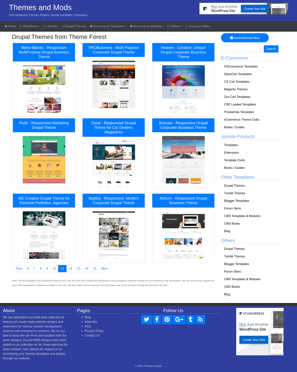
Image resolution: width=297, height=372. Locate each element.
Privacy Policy (94, 331)
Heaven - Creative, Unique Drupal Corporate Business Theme (183, 52)
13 (78, 268)
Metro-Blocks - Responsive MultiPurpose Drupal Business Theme (44, 52)
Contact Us (92, 335)
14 (86, 268)
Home (10, 26)
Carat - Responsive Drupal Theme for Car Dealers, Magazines (113, 127)
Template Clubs (234, 160)
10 (54, 268)
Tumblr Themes (234, 193)
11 (62, 268)
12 (70, 268)
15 (95, 268)
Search (271, 48)
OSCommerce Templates (241, 66)
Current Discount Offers (245, 38)
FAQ (88, 326)
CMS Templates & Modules (242, 216)
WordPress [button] (28, 26)
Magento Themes (236, 89)
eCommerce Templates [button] (106, 26)
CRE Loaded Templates (240, 104)
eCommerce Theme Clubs (241, 119)
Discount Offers (197, 26)
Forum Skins (232, 208)
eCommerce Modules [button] (146, 26)
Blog (227, 231)
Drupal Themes (74, 26)
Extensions (231, 152)
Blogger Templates (236, 200)
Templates (231, 145)
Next (104, 268)
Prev (19, 268)
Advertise (91, 321)
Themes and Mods (40, 7)
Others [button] (173, 26)
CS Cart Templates (236, 81)
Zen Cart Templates (237, 96)
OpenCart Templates (238, 74)
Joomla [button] (50, 26)
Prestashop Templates (239, 112)
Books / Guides (234, 127)
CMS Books (232, 223)
